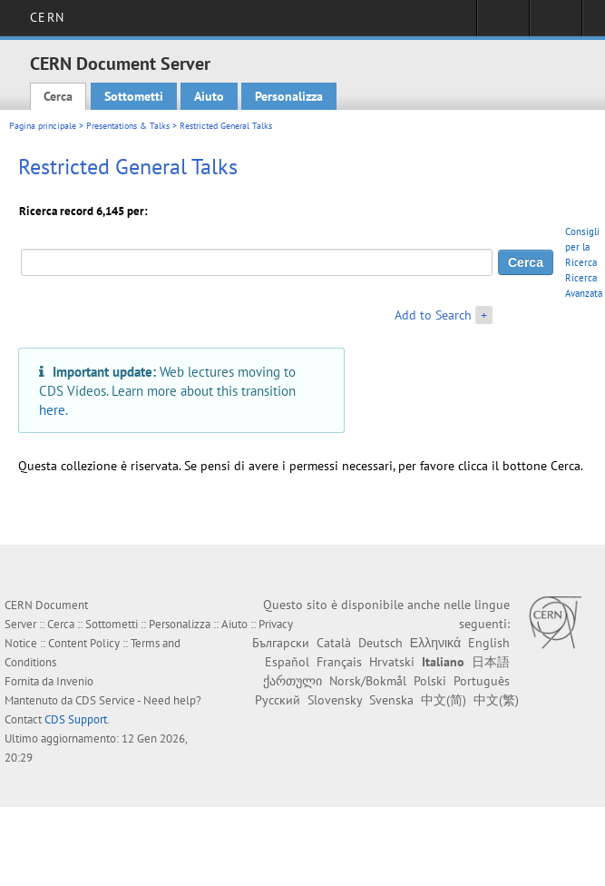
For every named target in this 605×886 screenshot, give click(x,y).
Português (482, 681)
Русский (277, 700)
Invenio (74, 681)
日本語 (491, 662)
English (489, 643)
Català (334, 643)
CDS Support (75, 719)
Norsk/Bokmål (367, 681)
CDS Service (105, 700)
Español (287, 662)
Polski (430, 681)
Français (339, 662)
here (52, 409)
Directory (555, 23)
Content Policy (84, 643)
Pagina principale (42, 126)
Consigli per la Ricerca (582, 247)
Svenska (391, 700)
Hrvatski (392, 662)
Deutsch (380, 643)
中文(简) (443, 700)
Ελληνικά (435, 643)
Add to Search (433, 315)
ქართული (292, 681)
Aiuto (209, 96)
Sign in (503, 23)
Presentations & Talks (128, 126)
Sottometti (133, 96)
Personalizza (289, 96)
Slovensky (334, 700)
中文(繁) (496, 700)
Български (280, 643)
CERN (46, 17)
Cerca (58, 96)
